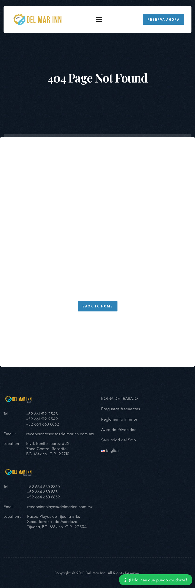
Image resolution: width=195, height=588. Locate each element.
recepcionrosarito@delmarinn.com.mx (60, 433)
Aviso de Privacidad (119, 429)
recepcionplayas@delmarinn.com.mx (60, 506)
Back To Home (97, 306)
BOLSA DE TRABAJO (119, 398)
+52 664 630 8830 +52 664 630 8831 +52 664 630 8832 (43, 492)
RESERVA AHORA (163, 19)
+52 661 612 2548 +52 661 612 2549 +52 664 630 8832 (42, 419)
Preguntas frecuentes (120, 408)
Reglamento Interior (119, 419)
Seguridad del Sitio (118, 440)
